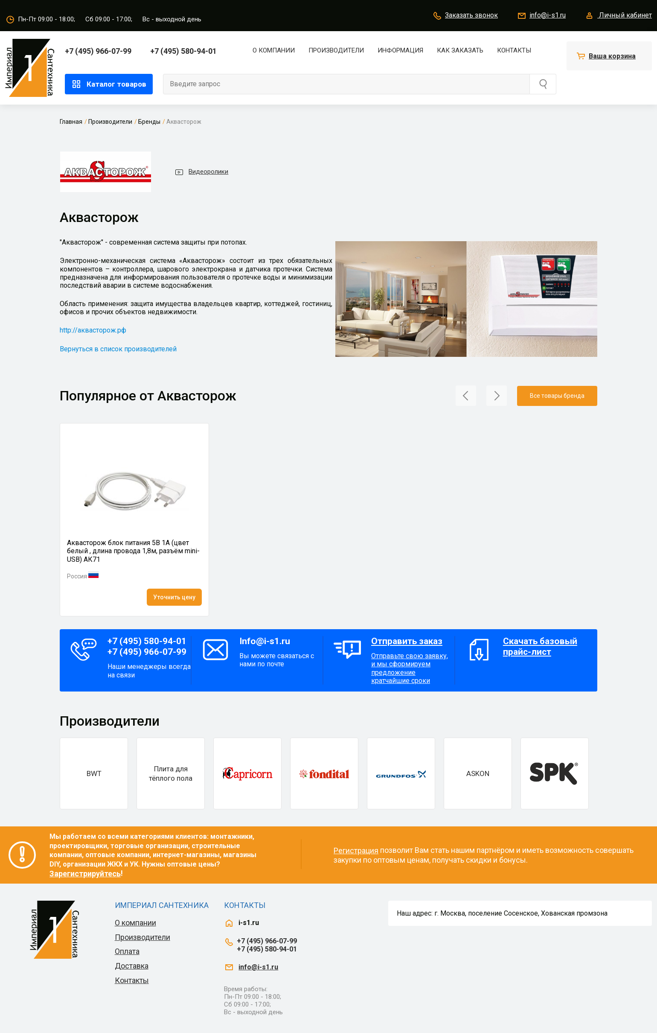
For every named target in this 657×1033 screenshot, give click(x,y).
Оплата (127, 951)
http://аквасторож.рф (93, 330)
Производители (336, 50)
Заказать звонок (465, 16)
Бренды (149, 121)
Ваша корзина (612, 56)
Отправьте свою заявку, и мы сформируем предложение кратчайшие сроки (410, 660)
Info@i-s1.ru (264, 641)
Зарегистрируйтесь (85, 873)
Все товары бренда (557, 395)
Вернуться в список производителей (118, 349)
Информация (400, 50)
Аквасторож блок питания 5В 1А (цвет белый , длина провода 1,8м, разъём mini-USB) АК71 (133, 551)
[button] (466, 395)
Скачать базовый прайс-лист (540, 646)
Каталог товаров (108, 84)
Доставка (131, 965)
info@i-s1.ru (541, 16)
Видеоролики (201, 172)
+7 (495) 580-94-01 (183, 51)
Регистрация (356, 850)
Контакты (514, 50)
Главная (71, 121)
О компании (274, 50)
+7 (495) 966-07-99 (98, 51)
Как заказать (460, 50)
